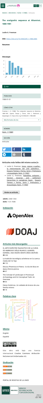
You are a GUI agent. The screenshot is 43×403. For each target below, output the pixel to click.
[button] (6, 149)
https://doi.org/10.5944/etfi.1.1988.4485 (21, 39)
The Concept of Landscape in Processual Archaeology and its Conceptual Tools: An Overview (19, 277)
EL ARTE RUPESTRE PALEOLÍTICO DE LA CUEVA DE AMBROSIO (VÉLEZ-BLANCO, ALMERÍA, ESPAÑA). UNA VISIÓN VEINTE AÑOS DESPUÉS (20, 250)
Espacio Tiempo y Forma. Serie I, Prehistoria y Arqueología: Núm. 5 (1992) (24, 172)
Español (6, 336)
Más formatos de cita (11, 120)
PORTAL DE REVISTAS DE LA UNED (16, 380)
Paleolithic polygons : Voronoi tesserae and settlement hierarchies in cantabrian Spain (24, 177)
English (6, 333)
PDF (7, 87)
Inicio (4, 13)
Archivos (12, 13)
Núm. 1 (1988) (22, 13)
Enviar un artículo (11, 192)
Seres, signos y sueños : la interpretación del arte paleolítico (24, 167)
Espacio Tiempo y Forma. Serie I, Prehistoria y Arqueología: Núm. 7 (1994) (24, 182)
